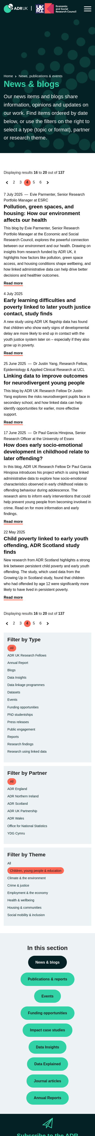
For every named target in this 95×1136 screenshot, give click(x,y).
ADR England (17, 789)
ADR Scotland (17, 803)
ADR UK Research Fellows (26, 655)
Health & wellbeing (20, 900)
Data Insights (16, 677)
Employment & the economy (27, 893)
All (9, 863)
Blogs (11, 670)
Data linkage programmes (26, 685)
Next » (48, 187)
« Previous (8, 187)
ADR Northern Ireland (23, 796)
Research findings (20, 744)
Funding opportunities (23, 707)
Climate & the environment (26, 878)
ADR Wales (15, 818)
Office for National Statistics (27, 826)
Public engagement (21, 729)
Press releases (18, 722)
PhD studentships (20, 714)
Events (12, 699)
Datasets (13, 692)
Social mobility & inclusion (26, 915)
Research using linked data (27, 751)
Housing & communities (24, 907)
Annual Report (17, 663)
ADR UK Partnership (22, 811)
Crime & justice (18, 885)
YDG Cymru (16, 833)
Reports (13, 737)
